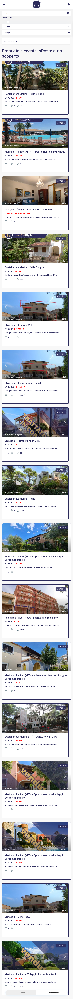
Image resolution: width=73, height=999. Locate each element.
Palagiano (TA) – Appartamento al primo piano (31, 617)
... (59, 101)
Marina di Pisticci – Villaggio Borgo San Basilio (31, 974)
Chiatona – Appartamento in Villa (23, 383)
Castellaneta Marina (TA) (16, 731)
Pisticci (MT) (11, 849)
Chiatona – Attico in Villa (19, 325)
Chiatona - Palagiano (14, 319)
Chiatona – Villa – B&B (17, 916)
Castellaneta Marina (14, 88)
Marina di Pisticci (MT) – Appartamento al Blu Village (35, 151)
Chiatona (10, 911)
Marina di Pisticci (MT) (15, 146)
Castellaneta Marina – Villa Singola (25, 93)
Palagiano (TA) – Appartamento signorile (28, 209)
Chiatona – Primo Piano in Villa (22, 440)
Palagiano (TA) (12, 203)
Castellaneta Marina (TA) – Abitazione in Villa (31, 736)
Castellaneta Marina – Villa (20, 498)
